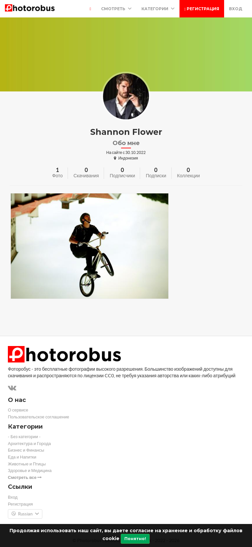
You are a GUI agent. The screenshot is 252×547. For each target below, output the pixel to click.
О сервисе (18, 410)
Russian (25, 514)
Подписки (156, 175)
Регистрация (201, 8)
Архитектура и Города (29, 443)
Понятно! (135, 538)
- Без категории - (24, 436)
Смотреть (116, 8)
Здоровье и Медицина (30, 470)
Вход (235, 8)
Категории (158, 8)
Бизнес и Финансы (26, 450)
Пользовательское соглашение (38, 416)
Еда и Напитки (22, 457)
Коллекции (188, 175)
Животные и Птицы (27, 463)
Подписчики (122, 175)
